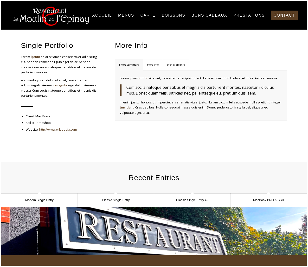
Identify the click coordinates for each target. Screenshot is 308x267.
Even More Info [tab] (176, 64)
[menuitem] (102, 15)
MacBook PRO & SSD (268, 200)
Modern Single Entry (39, 200)
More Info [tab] (153, 64)
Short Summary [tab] (129, 64)
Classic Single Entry (116, 200)
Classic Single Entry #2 (192, 200)
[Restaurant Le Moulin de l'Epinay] (51, 15)
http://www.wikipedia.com (58, 129)
